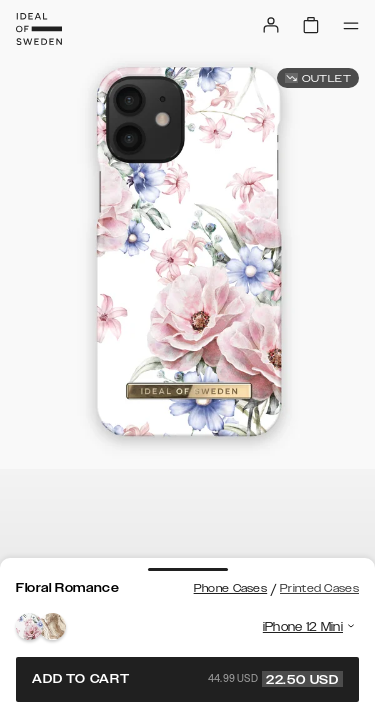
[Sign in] (271, 25)
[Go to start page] (39, 29)
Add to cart (187, 679)
